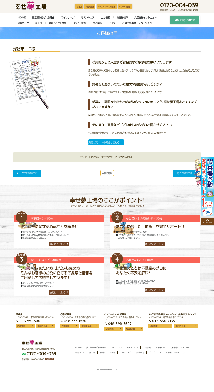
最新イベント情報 (57, 23)
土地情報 (105, 17)
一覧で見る (107, 175)
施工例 (38, 23)
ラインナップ (67, 17)
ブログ (112, 23)
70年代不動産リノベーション (137, 23)
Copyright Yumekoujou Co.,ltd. (107, 384)
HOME (22, 17)
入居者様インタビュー (145, 17)
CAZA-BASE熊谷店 (106, 7)
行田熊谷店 (90, 7)
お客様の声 (122, 17)
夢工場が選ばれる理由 (43, 17)
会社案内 (97, 23)
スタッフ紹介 (79, 23)
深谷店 (79, 7)
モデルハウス (87, 17)
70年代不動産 (124, 7)
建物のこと (23, 23)
